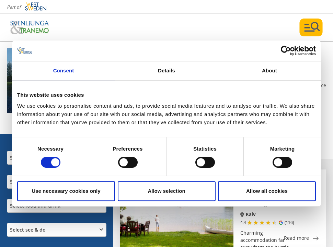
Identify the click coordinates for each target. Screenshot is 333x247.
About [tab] (269, 70)
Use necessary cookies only (66, 191)
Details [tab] (166, 70)
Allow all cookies (267, 191)
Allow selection (166, 191)
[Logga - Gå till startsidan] (34, 27)
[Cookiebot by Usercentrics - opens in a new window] (286, 51)
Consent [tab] (63, 70)
